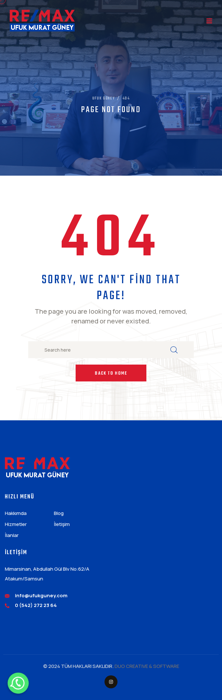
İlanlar (11, 535)
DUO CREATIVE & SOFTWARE (147, 666)
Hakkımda (16, 513)
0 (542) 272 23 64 (36, 605)
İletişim (62, 524)
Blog (59, 513)
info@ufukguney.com (41, 595)
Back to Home (111, 373)
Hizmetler (16, 524)
